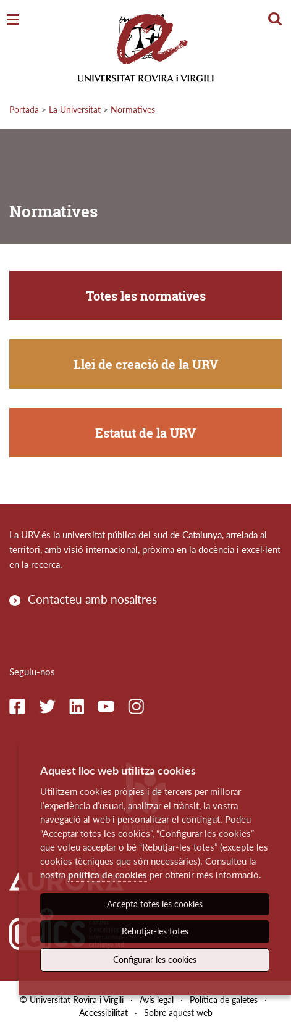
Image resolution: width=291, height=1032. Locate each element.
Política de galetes (224, 999)
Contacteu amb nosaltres (92, 599)
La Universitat (75, 109)
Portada (24, 109)
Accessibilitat (103, 1012)
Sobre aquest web (178, 1012)
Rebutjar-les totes (155, 931)
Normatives (133, 109)
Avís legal (157, 999)
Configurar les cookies (154, 959)
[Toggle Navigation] (13, 20)
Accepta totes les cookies (155, 904)
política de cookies (107, 874)
